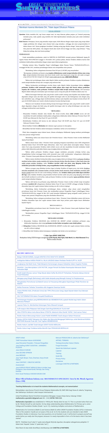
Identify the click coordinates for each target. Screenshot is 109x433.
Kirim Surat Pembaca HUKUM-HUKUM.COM (30, 374)
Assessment (20, 365)
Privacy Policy (60, 359)
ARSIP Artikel (20, 338)
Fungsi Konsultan (62, 345)
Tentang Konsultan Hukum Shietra (67, 343)
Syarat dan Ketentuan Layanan (66, 348)
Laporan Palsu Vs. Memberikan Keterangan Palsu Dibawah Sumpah (40, 305)
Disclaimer (59, 361)
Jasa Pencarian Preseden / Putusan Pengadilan (32, 343)
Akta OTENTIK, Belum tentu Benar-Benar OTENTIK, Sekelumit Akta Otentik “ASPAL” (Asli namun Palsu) (51, 312)
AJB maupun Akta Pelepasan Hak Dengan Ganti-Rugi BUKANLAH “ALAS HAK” (43, 309)
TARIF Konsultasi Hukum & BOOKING (28, 340)
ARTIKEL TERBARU (62, 340)
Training (58, 353)
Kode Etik (59, 356)
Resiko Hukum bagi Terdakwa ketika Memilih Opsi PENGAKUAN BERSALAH (42, 328)
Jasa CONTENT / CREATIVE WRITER (28, 362)
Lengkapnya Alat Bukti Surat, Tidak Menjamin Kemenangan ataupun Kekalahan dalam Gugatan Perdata (52, 264)
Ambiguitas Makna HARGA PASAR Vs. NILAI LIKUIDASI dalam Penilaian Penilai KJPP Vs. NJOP (49, 260)
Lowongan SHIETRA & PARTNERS (67, 364)
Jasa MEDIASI (20, 355)
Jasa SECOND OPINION (24, 353)
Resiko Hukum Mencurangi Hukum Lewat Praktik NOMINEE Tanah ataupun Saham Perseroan (48, 316)
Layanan (58, 351)
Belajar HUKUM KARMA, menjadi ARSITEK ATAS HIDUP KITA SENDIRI (40, 257)
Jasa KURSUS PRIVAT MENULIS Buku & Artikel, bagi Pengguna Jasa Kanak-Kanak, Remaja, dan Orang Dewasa (33, 369)
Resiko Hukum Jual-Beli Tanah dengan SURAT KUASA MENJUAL (39, 325)
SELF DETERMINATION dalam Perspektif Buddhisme (35, 296)
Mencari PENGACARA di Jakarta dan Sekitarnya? (72, 338)
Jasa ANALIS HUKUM (23, 350)
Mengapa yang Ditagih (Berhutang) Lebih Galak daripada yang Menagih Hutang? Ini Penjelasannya (50, 278)
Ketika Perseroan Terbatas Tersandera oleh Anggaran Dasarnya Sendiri (41, 287)
